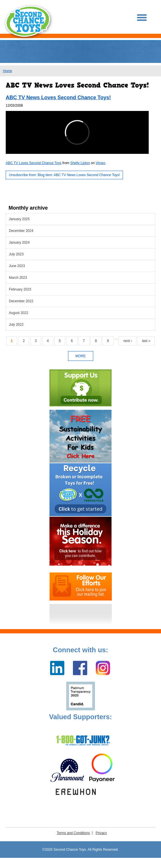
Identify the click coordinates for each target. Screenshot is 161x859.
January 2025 (19, 219)
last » (146, 341)
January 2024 (19, 242)
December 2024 (21, 231)
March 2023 (18, 278)
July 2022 (16, 325)
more (80, 356)
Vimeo (100, 163)
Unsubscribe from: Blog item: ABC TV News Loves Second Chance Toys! (64, 175)
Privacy (101, 833)
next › (127, 341)
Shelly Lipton (80, 163)
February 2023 (20, 289)
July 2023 (16, 254)
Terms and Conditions (73, 833)
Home (7, 71)
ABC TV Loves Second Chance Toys (33, 163)
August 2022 (18, 313)
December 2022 (21, 301)
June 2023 (17, 266)
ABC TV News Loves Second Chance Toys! (58, 97)
